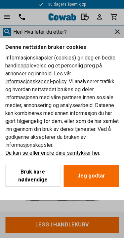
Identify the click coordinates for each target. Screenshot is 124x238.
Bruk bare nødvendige (33, 176)
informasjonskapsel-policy (35, 81)
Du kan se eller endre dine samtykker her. (52, 153)
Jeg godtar (91, 176)
